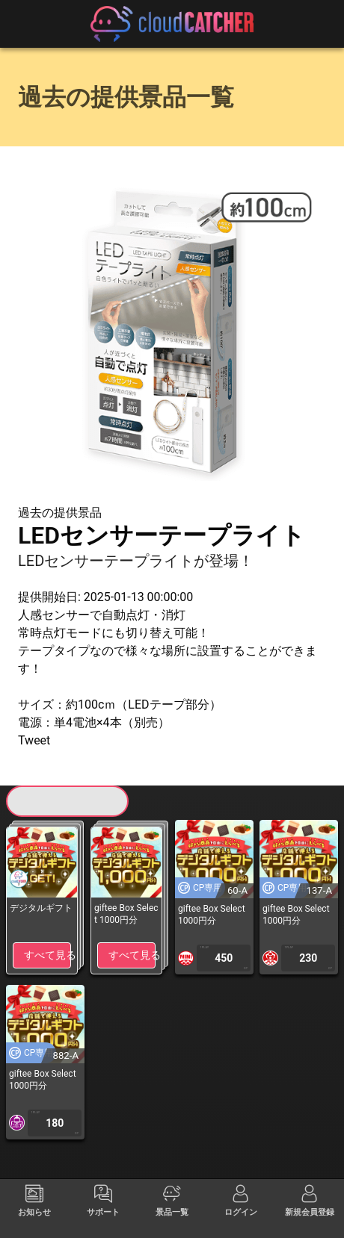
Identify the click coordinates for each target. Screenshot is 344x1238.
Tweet (34, 740)
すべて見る (47, 955)
